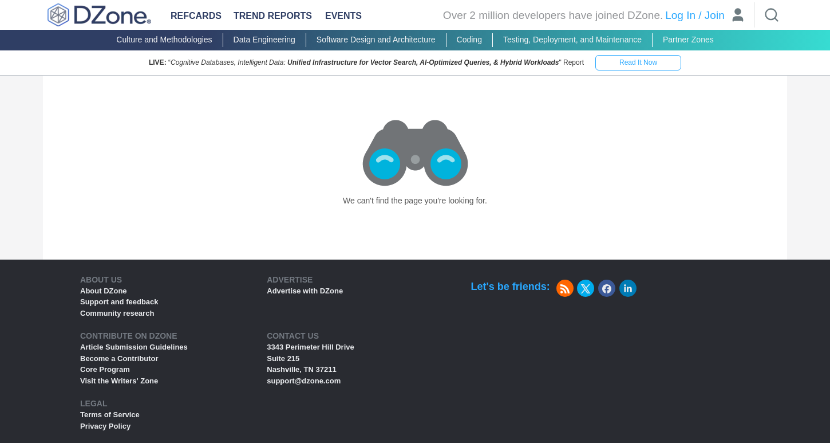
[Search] (771, 15)
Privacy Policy (105, 426)
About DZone (103, 291)
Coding (469, 39)
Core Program (105, 369)
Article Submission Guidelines (134, 347)
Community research (117, 313)
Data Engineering (264, 39)
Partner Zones (688, 39)
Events (343, 16)
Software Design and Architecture (376, 39)
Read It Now (638, 62)
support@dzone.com (304, 381)
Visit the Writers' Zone (119, 381)
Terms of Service (110, 414)
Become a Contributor (119, 358)
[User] (738, 16)
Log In (680, 15)
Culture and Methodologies (164, 39)
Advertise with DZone (305, 291)
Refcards (196, 16)
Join (715, 15)
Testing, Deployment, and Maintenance (572, 39)
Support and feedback (119, 301)
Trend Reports (273, 16)
